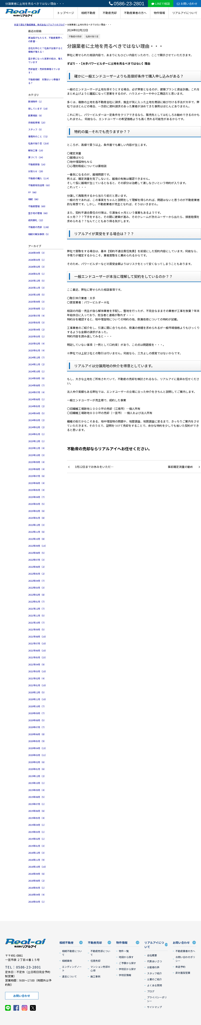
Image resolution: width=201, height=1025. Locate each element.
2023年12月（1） (37, 441)
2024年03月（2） (37, 420)
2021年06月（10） (37, 650)
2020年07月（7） (37, 727)
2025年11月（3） (37, 287)
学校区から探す (127, 969)
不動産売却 (110, 13)
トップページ (65, 13)
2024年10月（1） (37, 371)
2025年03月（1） (37, 336)
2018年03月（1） (37, 901)
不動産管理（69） (37, 206)
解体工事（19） (36, 150)
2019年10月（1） (37, 783)
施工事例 (95, 976)
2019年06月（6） (37, 811)
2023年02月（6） (37, 511)
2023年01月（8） (37, 517)
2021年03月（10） (37, 671)
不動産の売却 (75, 36)
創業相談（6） (35, 115)
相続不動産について (72, 952)
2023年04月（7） (37, 497)
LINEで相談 (160, 3)
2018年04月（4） (37, 894)
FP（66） (33, 192)
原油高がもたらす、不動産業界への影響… (45, 39)
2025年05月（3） (37, 322)
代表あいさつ (154, 961)
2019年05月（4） (37, 818)
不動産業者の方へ (135, 13)
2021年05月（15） (37, 657)
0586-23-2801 (126, 3)
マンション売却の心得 (100, 968)
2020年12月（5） (37, 692)
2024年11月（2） (37, 364)
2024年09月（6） (37, 378)
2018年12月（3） (37, 852)
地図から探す (126, 957)
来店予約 (180, 966)
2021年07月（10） (37, 643)
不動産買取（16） (37, 164)
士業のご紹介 (154, 979)
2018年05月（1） (37, 887)
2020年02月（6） (37, 762)
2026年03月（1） (37, 259)
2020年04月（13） (37, 748)
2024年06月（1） (37, 399)
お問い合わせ (187, 3)
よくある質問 (154, 985)
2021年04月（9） (37, 664)
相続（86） (34, 199)
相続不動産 (88, 13)
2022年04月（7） (37, 580)
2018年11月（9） (37, 859)
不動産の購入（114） (39, 178)
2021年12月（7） (37, 608)
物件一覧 (124, 951)
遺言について (69, 976)
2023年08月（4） (37, 469)
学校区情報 (125, 975)
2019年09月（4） (37, 790)
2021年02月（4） (37, 678)
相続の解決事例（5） (39, 234)
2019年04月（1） (37, 824)
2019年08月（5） (37, 797)
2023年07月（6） (37, 476)
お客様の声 (153, 967)
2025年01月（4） (37, 350)
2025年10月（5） (37, 294)
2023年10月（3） (37, 455)
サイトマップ (154, 1007)
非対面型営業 (182, 972)
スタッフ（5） (35, 129)
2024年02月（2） (37, 427)
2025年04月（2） (37, 329)
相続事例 (67, 960)
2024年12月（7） (37, 357)
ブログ (150, 991)
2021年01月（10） (37, 685)
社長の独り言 (92, 36)
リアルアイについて (184, 13)
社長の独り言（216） (39, 143)
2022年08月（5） (37, 552)
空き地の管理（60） (38, 213)
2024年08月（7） (37, 385)
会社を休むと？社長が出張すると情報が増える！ (45, 49)
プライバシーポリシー (157, 999)
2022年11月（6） (37, 531)
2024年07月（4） (37, 392)
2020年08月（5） (37, 720)
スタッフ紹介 (154, 973)
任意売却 (95, 960)
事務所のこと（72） (38, 136)
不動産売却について (100, 952)
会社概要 (152, 955)
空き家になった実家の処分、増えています (45, 60)
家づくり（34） (36, 157)
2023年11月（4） (37, 448)
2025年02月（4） (37, 343)
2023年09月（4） (37, 462)
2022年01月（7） (37, 601)
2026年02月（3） (37, 266)
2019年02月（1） (37, 838)
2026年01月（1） (37, 273)
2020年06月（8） (37, 734)
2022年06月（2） (37, 566)
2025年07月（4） (37, 315)
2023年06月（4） (37, 483)
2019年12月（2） (37, 776)
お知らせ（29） (36, 171)
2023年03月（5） (37, 504)
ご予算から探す (127, 963)
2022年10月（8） (37, 538)
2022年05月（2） (37, 573)
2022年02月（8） (37, 594)
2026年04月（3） (37, 252)
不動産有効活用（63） (39, 185)
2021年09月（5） (37, 629)
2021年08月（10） (37, 636)
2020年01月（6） (37, 769)
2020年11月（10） (37, 699)
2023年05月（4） (37, 490)
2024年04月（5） (37, 413)
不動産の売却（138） (39, 227)
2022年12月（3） (37, 525)
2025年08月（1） (37, 308)
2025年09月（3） (37, 301)
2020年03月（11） (37, 755)
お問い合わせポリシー (185, 958)
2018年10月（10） (37, 866)
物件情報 (159, 13)
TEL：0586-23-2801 (23, 967)
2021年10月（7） (37, 622)
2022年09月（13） (37, 545)
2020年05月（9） (37, 741)
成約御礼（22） (36, 220)
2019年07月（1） (37, 804)
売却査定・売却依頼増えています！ (44, 70)
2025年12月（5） (37, 280)
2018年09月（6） (37, 873)
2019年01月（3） (37, 845)
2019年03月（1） (37, 832)
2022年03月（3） (37, 587)
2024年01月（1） (37, 434)
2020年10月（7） (37, 706)
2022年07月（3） (37, 559)
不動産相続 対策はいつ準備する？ (44, 81)
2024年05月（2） (37, 406)
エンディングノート (72, 968)
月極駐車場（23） (37, 122)
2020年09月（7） (37, 713)
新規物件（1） (35, 101)
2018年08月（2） (37, 880)
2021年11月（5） (37, 615)
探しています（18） (38, 108)
